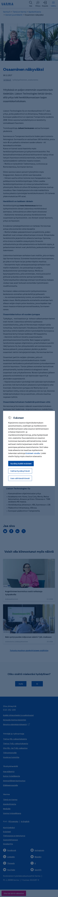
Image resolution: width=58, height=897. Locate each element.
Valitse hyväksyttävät (20, 471)
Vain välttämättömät (20, 478)
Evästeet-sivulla (33, 453)
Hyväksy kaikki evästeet (21, 463)
